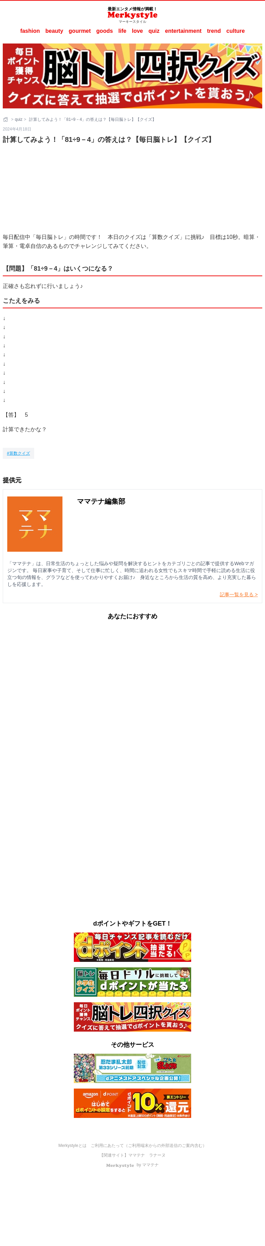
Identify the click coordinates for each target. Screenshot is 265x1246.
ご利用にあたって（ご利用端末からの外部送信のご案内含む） (149, 1145)
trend (214, 31)
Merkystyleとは (72, 1145)
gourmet (80, 31)
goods (104, 31)
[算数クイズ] (18, 453)
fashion (30, 31)
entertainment (183, 31)
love (137, 31)
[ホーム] (6, 119)
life (122, 31)
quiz (153, 31)
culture (235, 31)
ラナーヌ (157, 1155)
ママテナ (136, 1155)
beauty (54, 31)
